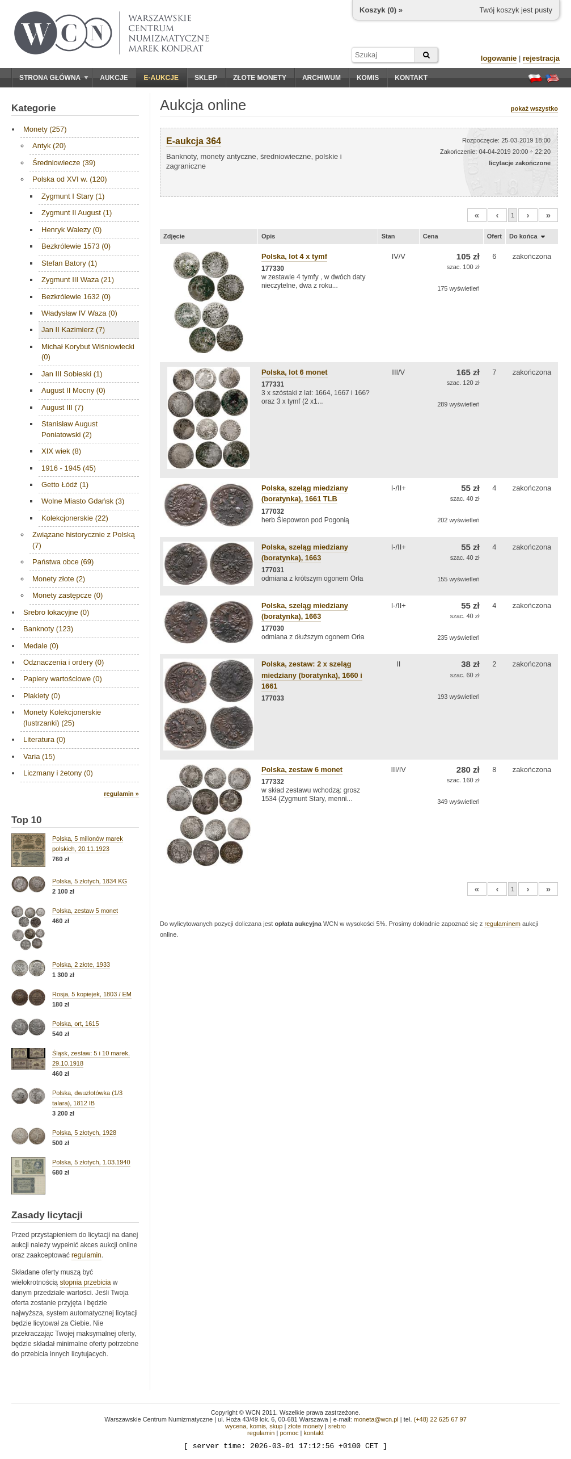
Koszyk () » (381, 10)
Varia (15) (39, 756)
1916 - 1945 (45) (68, 468)
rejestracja (541, 58)
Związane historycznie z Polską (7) (83, 539)
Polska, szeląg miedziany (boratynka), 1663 (304, 611)
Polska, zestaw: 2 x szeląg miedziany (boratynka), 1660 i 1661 (311, 675)
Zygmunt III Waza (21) (77, 279)
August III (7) (62, 407)
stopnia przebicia (85, 1282)
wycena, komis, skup (253, 1426)
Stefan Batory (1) (69, 263)
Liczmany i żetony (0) (58, 773)
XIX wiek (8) (61, 451)
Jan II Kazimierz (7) (73, 329)
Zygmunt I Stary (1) (72, 196)
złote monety (305, 1426)
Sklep (205, 78)
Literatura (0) (44, 739)
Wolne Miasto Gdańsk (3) (82, 501)
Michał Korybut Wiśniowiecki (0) (87, 351)
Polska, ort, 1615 (75, 1023)
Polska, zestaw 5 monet (85, 910)
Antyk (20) (49, 145)
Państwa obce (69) (63, 561)
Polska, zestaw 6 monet (301, 769)
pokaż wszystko (534, 108)
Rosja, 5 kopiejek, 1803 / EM (92, 994)
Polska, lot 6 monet (294, 372)
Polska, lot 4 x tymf (294, 256)
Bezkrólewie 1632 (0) (76, 296)
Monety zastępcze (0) (67, 595)
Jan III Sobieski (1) (72, 374)
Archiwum (321, 78)
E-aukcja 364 (193, 141)
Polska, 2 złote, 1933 (81, 964)
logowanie (499, 58)
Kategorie (33, 108)
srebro (337, 1426)
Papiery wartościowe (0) (62, 678)
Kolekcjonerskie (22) (74, 518)
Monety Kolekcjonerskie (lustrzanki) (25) (62, 717)
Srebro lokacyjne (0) (56, 612)
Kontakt (411, 78)
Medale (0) (40, 646)
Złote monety (259, 78)
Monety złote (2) (58, 579)
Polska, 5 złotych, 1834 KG (89, 881)
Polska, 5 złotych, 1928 (84, 1132)
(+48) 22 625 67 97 (440, 1419)
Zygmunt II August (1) (76, 212)
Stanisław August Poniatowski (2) (69, 429)
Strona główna (53, 78)
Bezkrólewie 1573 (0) (76, 246)
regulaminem (502, 923)
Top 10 (26, 820)
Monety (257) (45, 129)
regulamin (86, 1255)
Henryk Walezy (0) (71, 229)
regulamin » (121, 793)
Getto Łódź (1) (64, 484)
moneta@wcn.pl (376, 1419)
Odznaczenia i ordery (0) (63, 662)
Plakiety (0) (41, 695)
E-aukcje (161, 78)
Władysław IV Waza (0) (79, 313)
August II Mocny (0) (73, 390)
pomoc (289, 1432)
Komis (368, 78)
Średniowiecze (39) (63, 162)
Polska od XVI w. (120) (69, 179)
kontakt (313, 1432)
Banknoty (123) (48, 628)
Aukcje (114, 78)
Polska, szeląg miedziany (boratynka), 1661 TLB (304, 493)
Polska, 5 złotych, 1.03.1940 (91, 1162)
